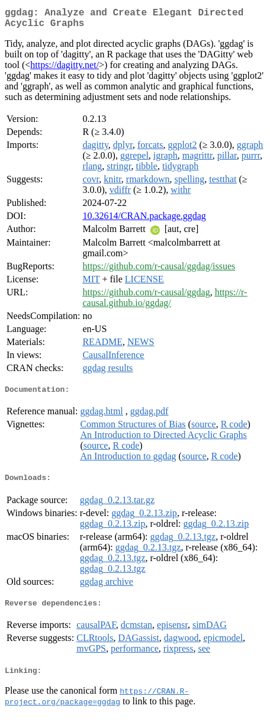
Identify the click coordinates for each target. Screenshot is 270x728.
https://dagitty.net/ (64, 70)
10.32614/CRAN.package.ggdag (143, 220)
